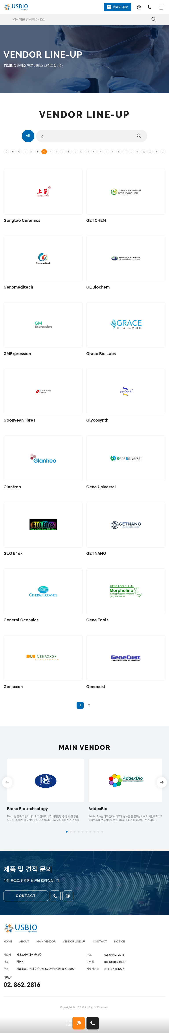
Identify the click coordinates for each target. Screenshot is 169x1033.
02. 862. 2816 (22, 987)
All (29, 138)
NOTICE (119, 943)
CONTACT (26, 897)
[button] (67, 834)
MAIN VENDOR (45, 943)
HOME (8, 943)
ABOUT (24, 943)
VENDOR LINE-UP (73, 943)
